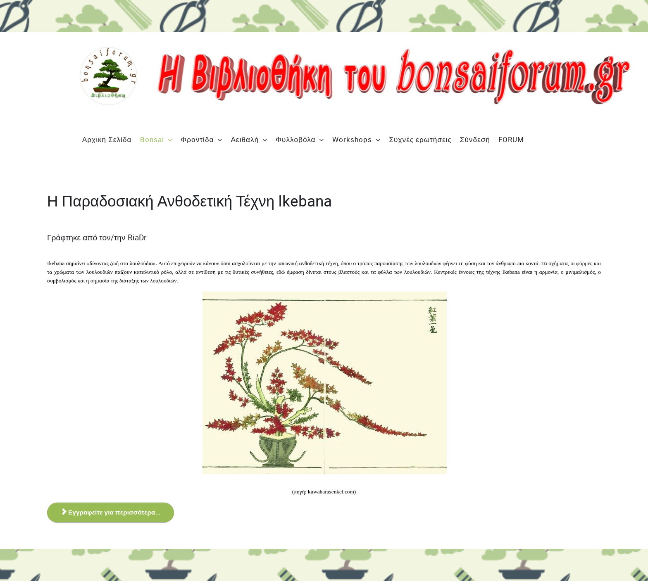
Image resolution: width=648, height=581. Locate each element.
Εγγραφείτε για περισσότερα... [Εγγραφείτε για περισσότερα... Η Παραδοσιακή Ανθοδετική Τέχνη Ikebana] (111, 512)
